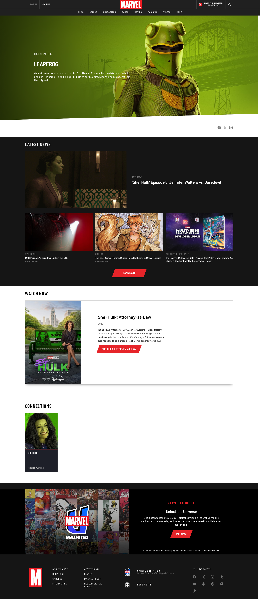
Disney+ (89, 574)
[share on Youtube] (194, 584)
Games (125, 12)
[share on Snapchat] (203, 584)
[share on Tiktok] (194, 591)
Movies (138, 12)
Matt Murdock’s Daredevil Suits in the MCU (46, 258)
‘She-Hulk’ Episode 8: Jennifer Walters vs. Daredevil (177, 182)
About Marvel (60, 569)
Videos (166, 12)
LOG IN (33, 4)
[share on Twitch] (221, 584)
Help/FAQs (58, 574)
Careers (57, 578)
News (81, 12)
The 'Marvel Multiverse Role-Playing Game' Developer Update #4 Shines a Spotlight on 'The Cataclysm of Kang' (199, 259)
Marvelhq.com (92, 578)
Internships (59, 583)
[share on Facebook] (218, 128)
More (179, 12)
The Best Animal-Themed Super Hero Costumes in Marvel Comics (128, 258)
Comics (93, 12)
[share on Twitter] (224, 128)
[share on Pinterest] (212, 584)
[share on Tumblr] (221, 577)
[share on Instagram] (230, 128)
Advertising (91, 569)
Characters (109, 12)
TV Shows (153, 12)
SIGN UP (46, 4)
